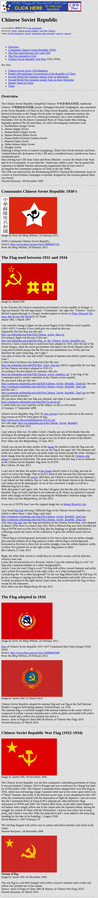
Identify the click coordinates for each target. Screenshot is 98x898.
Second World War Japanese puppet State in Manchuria (38, 76)
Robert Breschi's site (75, 504)
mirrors (67, 33)
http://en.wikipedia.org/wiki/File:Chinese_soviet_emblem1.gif (35, 374)
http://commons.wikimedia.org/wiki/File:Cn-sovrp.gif (30, 401)
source (34, 477)
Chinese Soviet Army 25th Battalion (28, 70)
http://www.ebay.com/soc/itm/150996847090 (35, 652)
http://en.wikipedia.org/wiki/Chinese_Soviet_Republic (48, 423)
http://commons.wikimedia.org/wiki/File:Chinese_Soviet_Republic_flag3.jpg (43, 386)
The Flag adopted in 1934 (22, 56)
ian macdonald (35, 28)
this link (19, 510)
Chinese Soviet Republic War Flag (27, 59)
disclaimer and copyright (43, 33)
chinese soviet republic (28, 30)
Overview (13, 46)
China (11, 86)
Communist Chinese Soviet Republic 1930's (32, 49)
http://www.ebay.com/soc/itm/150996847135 (34, 244)
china (14, 30)
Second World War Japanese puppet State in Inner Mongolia (41, 79)
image (51, 446)
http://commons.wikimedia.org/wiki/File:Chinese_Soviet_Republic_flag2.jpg (43, 392)
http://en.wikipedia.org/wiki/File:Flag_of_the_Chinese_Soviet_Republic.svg (43, 340)
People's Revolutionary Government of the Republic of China (41, 73)
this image (46, 470)
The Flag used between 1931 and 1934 (29, 53)
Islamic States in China (20, 82)
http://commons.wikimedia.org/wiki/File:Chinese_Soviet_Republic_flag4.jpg (43, 383)
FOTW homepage (15, 33)
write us (59, 33)
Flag (3, 646)
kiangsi (52, 30)
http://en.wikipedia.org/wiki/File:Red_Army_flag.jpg (30, 365)
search (28, 33)
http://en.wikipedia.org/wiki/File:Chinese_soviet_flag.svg (32, 334)
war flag (43, 30)
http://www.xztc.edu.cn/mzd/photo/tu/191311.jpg (28, 419)
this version (50, 413)
